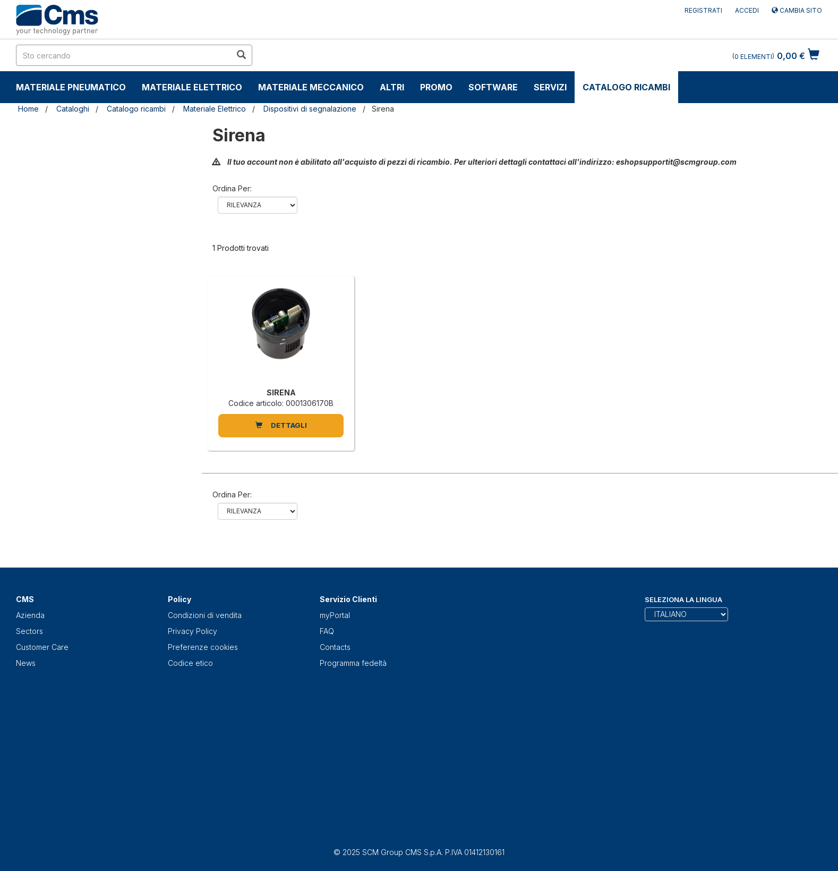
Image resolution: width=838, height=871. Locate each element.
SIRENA (281, 392)
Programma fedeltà (353, 662)
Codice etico (190, 662)
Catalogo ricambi (626, 87)
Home (28, 108)
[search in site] (123, 55)
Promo (436, 87)
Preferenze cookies (203, 647)
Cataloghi (72, 108)
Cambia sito (797, 10)
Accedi (747, 10)
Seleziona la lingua (683, 599)
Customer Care (42, 647)
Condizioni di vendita (205, 615)
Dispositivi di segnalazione (309, 108)
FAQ (327, 631)
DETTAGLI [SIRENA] (281, 425)
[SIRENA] (281, 334)
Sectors (29, 631)
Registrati (703, 10)
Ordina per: (232, 188)
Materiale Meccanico (311, 87)
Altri (392, 87)
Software (493, 87)
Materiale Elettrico (192, 87)
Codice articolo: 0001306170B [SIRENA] (281, 403)
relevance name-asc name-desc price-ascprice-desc (257, 205)
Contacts (335, 647)
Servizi (550, 87)
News (26, 662)
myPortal (335, 615)
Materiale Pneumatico (71, 87)
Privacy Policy (192, 631)
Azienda (30, 615)
